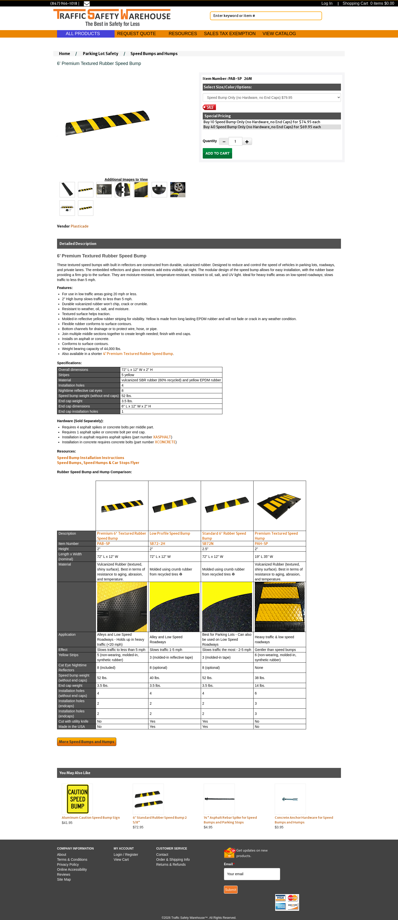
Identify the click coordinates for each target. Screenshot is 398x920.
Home (64, 53)
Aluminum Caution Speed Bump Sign (91, 817)
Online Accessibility (72, 869)
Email (229, 864)
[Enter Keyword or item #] (266, 15)
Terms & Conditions (72, 860)
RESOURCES (183, 33)
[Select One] (272, 97)
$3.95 (305, 806)
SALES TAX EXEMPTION (230, 33)
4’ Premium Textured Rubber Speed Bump (138, 353)
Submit (230, 889)
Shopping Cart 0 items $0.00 (367, 3)
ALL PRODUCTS (86, 33)
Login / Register (126, 855)
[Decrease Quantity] (224, 141)
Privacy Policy (68, 864)
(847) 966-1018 (63, 3)
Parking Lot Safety (100, 53)
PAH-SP (261, 543)
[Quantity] (235, 141)
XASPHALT (162, 437)
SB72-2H (157, 543)
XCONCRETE (165, 442)
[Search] (317, 15)
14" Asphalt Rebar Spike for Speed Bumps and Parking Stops (230, 819)
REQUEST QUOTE (136, 33)
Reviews (63, 874)
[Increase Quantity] (247, 141)
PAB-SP (103, 543)
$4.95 (234, 806)
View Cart (121, 860)
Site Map (64, 879)
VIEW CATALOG (279, 33)
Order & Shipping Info (173, 860)
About (61, 855)
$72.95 (163, 806)
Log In (328, 3)
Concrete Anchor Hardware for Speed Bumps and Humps (304, 819)
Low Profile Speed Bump (170, 533)
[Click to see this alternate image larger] (67, 189)
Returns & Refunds (171, 864)
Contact (162, 855)
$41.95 (92, 804)
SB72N (207, 543)
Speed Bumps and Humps (154, 53)
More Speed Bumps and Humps (86, 742)
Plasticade (79, 226)
